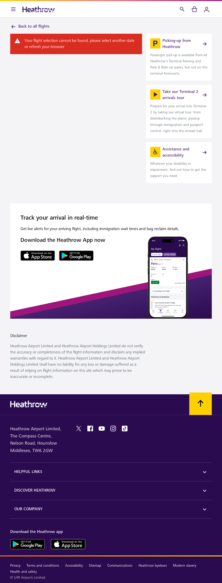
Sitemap (95, 565)
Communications (119, 565)
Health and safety (23, 571)
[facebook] (90, 428)
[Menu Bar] (13, 9)
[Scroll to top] (200, 403)
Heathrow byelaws (152, 565)
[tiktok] (125, 428)
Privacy (15, 565)
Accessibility (74, 565)
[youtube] (102, 428)
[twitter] (79, 428)
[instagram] (113, 428)
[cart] (194, 9)
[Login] (207, 9)
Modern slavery (184, 565)
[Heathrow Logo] (38, 9)
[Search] (182, 9)
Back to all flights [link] (30, 26)
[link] (179, 57)
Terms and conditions (43, 565)
